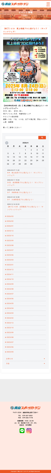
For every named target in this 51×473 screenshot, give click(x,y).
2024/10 (10, 279)
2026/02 (10, 221)
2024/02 (10, 318)
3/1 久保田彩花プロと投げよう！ (20, 200)
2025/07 (10, 250)
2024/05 (10, 303)
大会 (8, 363)
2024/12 (10, 270)
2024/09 (10, 284)
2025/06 (10, 255)
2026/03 (10, 216)
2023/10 (10, 328)
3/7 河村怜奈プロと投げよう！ (19, 192)
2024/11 (10, 274)
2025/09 (10, 241)
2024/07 (10, 294)
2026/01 (10, 226)
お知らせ (9, 359)
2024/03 (10, 313)
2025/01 (10, 265)
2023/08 (10, 337)
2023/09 (10, 332)
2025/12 (10, 231)
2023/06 (10, 347)
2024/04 (10, 308)
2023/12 (10, 323)
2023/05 (10, 352)
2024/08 (10, 289)
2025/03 (10, 260)
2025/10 (10, 236)
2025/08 (10, 245)
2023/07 (10, 342)
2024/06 (10, 299)
